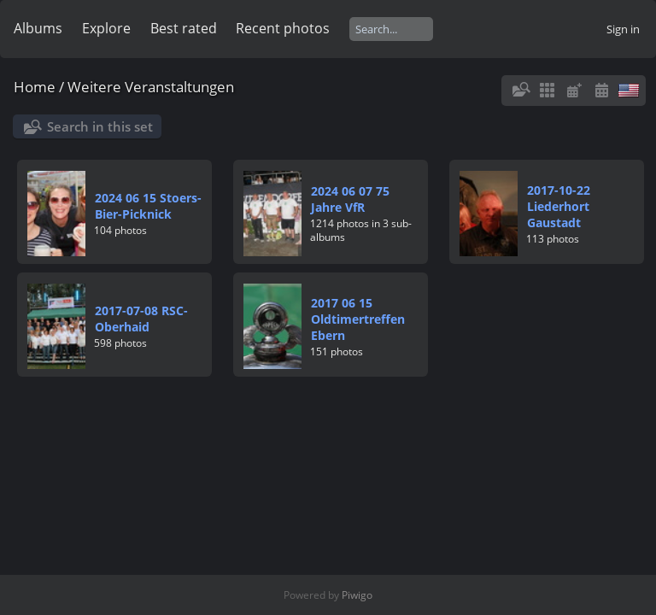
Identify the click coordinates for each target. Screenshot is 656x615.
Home (35, 87)
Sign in (623, 29)
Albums (38, 28)
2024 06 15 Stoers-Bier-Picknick (148, 206)
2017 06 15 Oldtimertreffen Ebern (358, 319)
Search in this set (100, 126)
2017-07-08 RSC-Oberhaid (141, 318)
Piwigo (357, 595)
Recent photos (283, 28)
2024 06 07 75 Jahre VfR (350, 199)
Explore (106, 28)
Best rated (183, 28)
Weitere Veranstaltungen (150, 87)
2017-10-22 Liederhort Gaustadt (558, 206)
